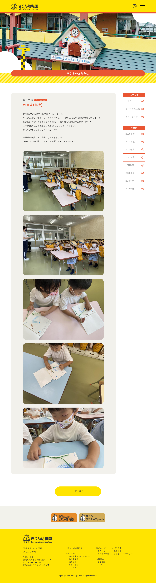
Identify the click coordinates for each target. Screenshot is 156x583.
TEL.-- (32, 562)
